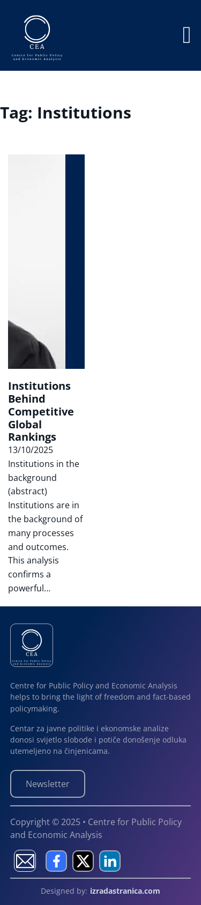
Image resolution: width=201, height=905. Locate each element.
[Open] (186, 35)
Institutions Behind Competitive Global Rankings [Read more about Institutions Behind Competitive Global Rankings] (41, 411)
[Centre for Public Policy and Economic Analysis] (32, 644)
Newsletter (48, 784)
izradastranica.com (125, 891)
